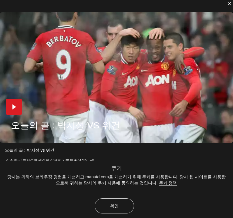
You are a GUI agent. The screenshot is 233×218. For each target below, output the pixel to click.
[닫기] (229, 3)
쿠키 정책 (168, 182)
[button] (14, 107)
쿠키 (116, 168)
